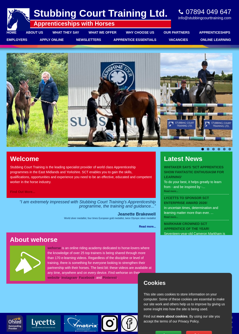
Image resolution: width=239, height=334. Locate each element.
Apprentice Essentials (135, 40)
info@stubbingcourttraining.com (204, 18)
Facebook (86, 277)
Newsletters (88, 40)
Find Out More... (22, 192)
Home (11, 32)
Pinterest (110, 277)
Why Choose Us (140, 32)
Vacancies (178, 40)
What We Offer (102, 32)
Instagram (69, 277)
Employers (17, 40)
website (54, 277)
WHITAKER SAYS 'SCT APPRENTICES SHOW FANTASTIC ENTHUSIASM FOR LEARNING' (194, 172)
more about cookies (171, 316)
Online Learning (215, 40)
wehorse (54, 248)
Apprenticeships (214, 32)
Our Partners (176, 32)
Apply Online (52, 40)
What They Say (65, 32)
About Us (34, 32)
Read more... (171, 191)
